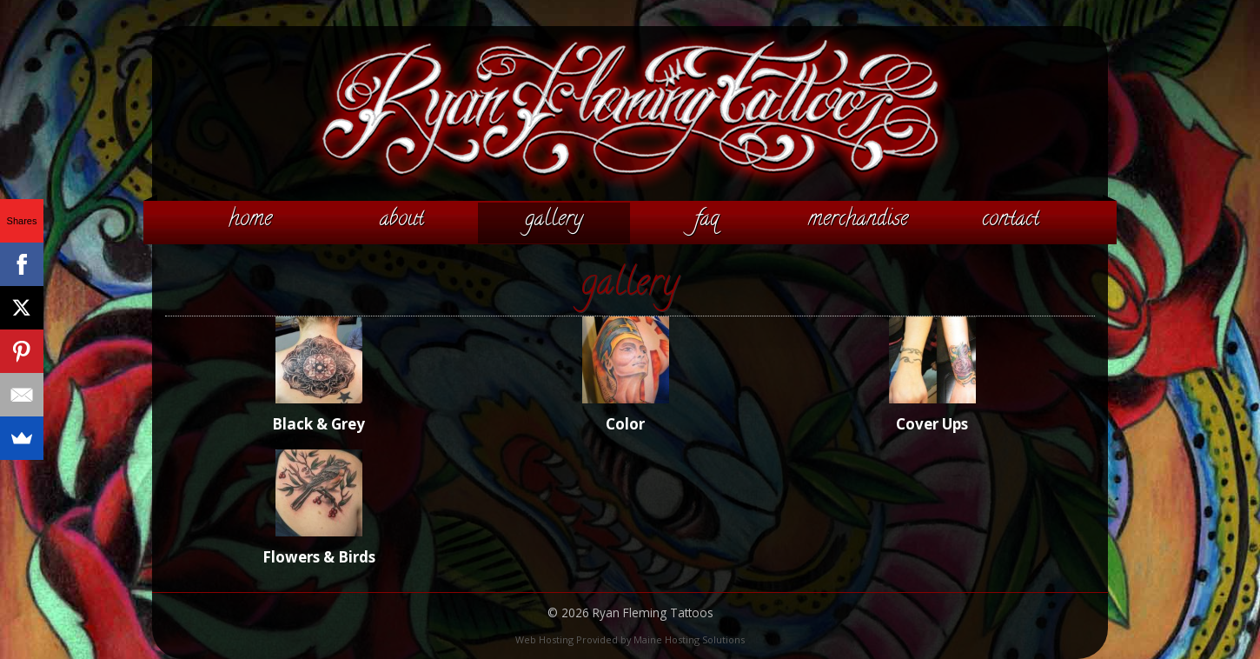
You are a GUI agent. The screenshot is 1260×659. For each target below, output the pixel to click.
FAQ (706, 220)
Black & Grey (318, 424)
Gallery (554, 220)
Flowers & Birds (318, 557)
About (402, 220)
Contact (1010, 220)
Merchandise (858, 220)
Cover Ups (932, 424)
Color (625, 424)
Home (250, 220)
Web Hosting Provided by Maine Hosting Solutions (630, 639)
